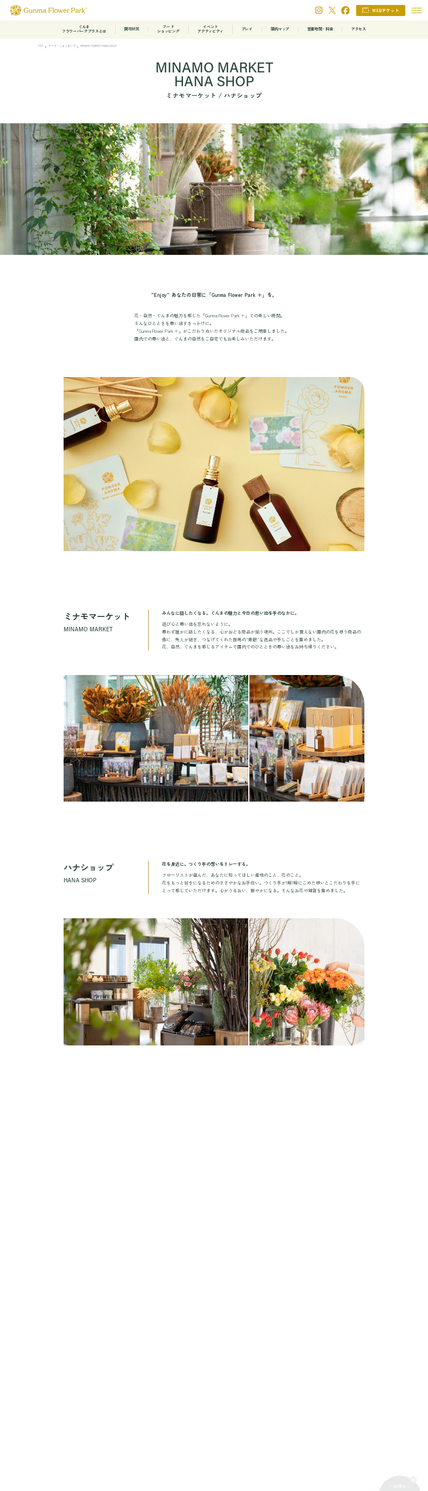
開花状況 (131, 29)
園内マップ (280, 29)
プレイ (247, 29)
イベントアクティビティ (210, 29)
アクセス (358, 29)
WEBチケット (385, 10)
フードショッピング (168, 29)
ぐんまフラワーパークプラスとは (84, 29)
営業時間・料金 (320, 29)
